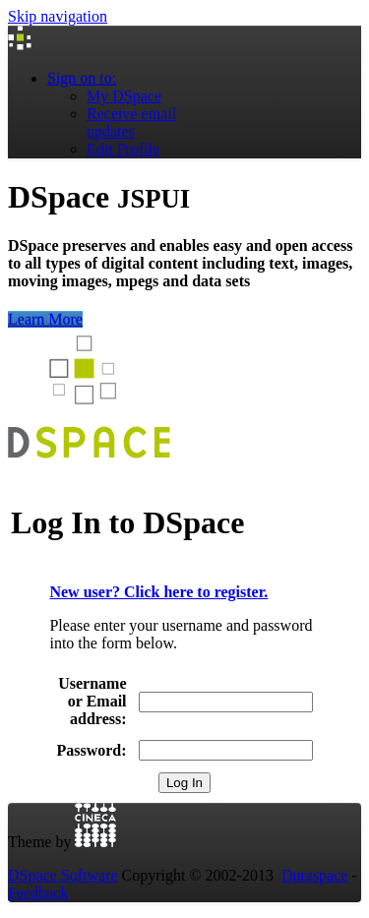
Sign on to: (81, 78)
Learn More (45, 319)
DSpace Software (63, 875)
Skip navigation (57, 16)
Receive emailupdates (131, 122)
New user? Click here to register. (158, 591)
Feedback (38, 893)
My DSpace (124, 96)
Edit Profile (123, 149)
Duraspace (314, 875)
